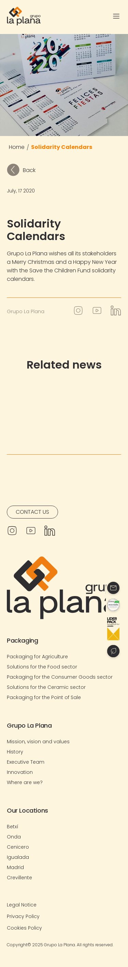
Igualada (18, 857)
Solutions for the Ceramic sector (46, 687)
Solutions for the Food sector (42, 666)
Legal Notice (22, 904)
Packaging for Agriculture (37, 656)
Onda (14, 836)
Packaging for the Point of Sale (44, 697)
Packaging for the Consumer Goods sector (60, 677)
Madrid (15, 867)
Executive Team (25, 762)
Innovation (20, 772)
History (15, 751)
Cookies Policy (24, 927)
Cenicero (18, 847)
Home (17, 147)
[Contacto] (113, 588)
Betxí (12, 826)
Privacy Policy (23, 916)
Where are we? (25, 782)
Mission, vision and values (38, 741)
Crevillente (19, 877)
